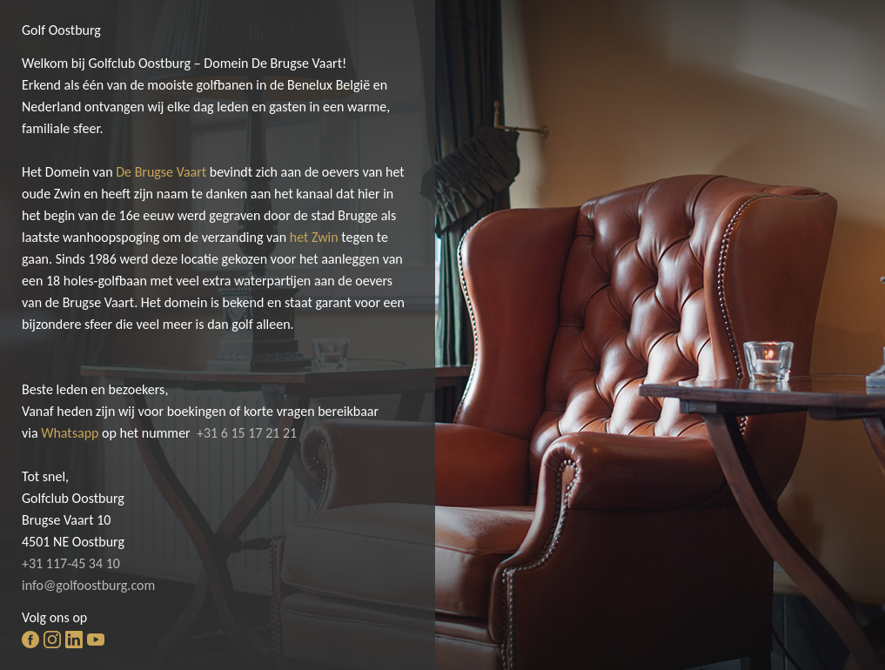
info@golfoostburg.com (88, 585)
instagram (52, 639)
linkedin (74, 639)
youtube (95, 639)
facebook (30, 639)
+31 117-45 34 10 (71, 563)
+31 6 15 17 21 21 (247, 433)
